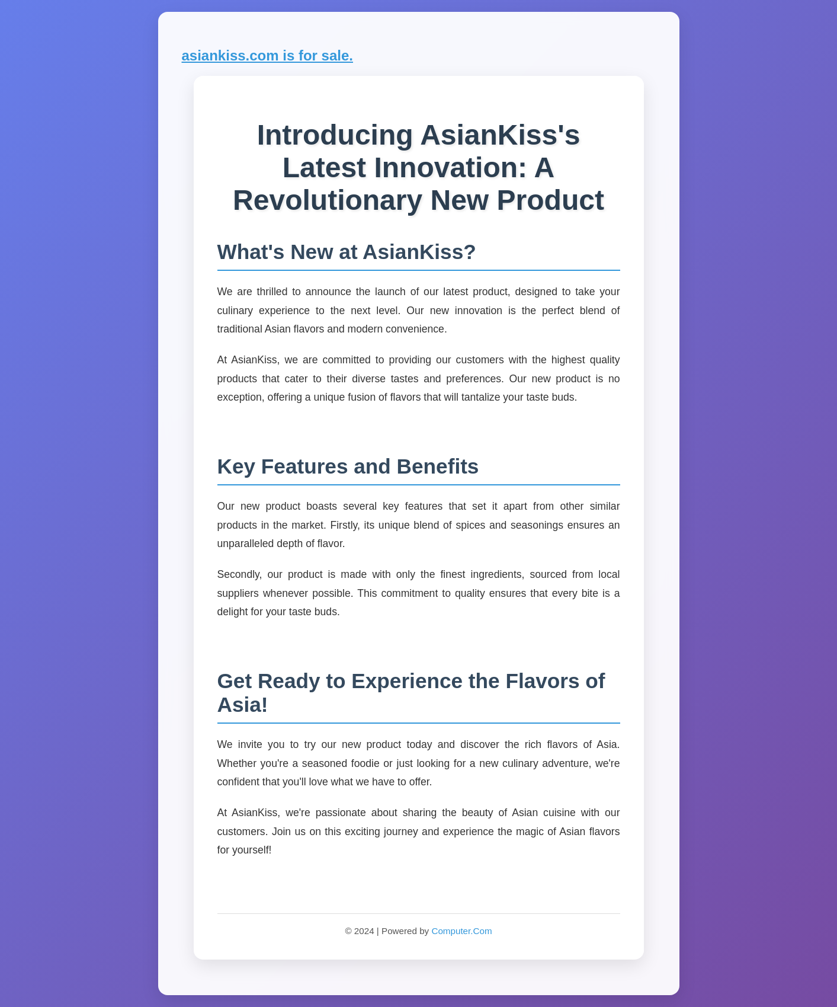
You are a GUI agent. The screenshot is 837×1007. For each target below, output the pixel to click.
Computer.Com (461, 931)
